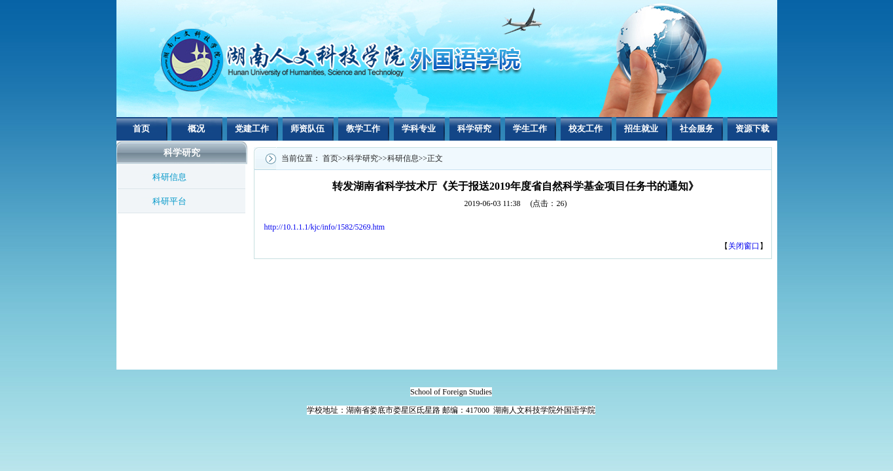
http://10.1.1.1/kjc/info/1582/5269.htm (324, 227)
